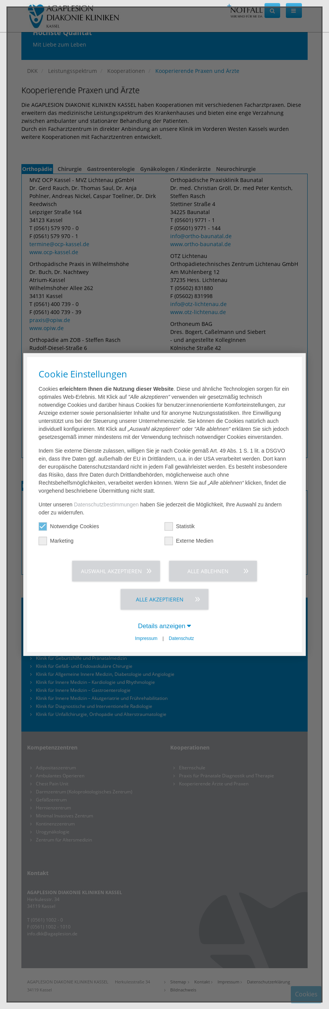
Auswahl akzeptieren (111, 571)
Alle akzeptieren (160, 599)
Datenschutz (181, 638)
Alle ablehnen (208, 571)
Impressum (146, 638)
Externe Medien (188, 541)
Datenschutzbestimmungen (106, 504)
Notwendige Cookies (69, 526)
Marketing (56, 541)
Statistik (179, 526)
